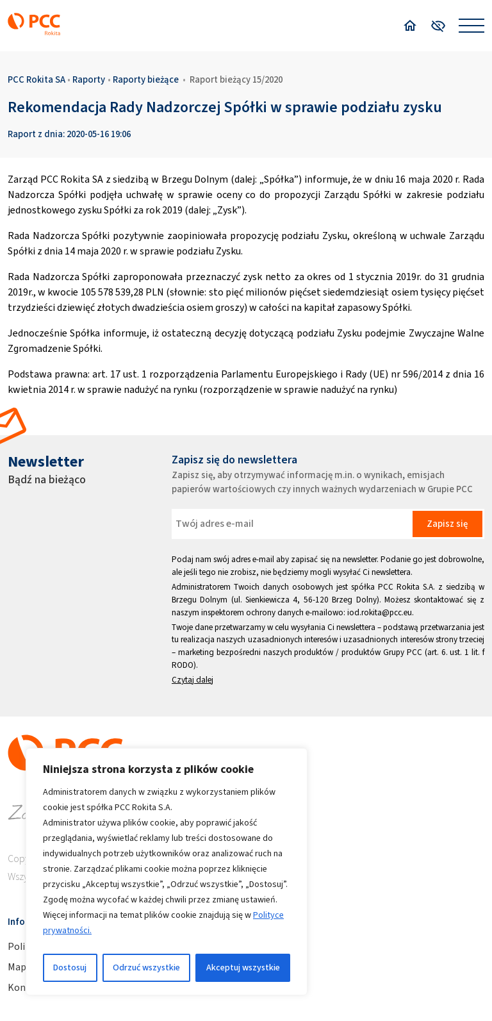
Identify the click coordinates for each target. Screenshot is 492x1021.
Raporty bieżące (146, 79)
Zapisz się (447, 523)
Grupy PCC (402, 652)
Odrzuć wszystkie (146, 967)
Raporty (88, 79)
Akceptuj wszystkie (243, 967)
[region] (167, 871)
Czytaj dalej (192, 679)
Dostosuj (69, 967)
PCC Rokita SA (36, 79)
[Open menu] (471, 25)
